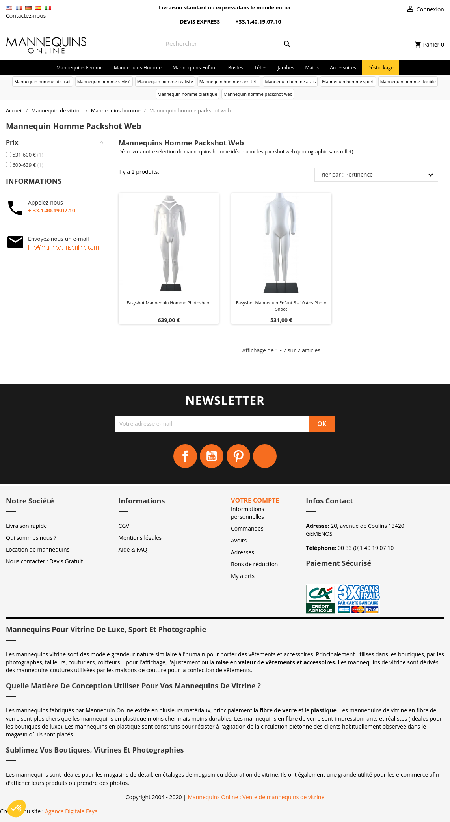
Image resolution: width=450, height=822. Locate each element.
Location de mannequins (37, 549)
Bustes (236, 67)
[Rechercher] (228, 43)
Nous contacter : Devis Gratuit (44, 561)
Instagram (265, 456)
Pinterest (238, 456)
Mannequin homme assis (290, 81)
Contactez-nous (26, 15)
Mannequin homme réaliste (165, 81)
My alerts (243, 576)
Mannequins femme (79, 67)
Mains (312, 67)
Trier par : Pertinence (346, 174)
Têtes (261, 67)
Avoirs (239, 540)
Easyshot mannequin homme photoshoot (168, 303)
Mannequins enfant (195, 67)
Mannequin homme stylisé (104, 81)
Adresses (242, 552)
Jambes (286, 67)
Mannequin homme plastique (188, 94)
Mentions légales (140, 537)
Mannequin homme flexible (408, 81)
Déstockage (380, 67)
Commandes (247, 528)
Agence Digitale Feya (71, 811)
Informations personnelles (247, 512)
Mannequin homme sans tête (229, 81)
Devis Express (195, 21)
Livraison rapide (26, 525)
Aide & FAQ (133, 549)
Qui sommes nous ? (31, 537)
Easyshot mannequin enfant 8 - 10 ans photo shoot (281, 306)
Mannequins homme (138, 67)
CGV (124, 525)
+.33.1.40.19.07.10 (51, 210)
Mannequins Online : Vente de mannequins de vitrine (256, 797)
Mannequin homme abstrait (42, 81)
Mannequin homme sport (348, 81)
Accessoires (343, 67)
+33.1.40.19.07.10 (253, 21)
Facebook (185, 456)
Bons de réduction (254, 564)
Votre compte (255, 500)
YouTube (211, 456)
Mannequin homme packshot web (257, 94)
